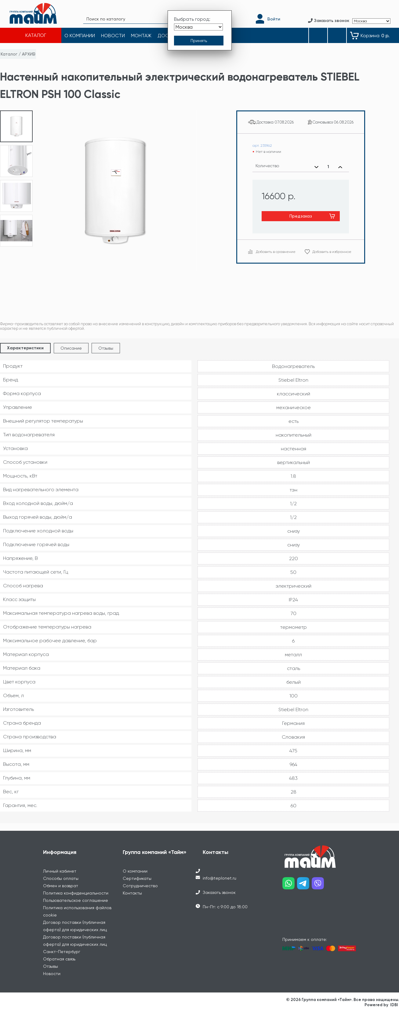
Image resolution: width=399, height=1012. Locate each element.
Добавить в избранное (331, 252)
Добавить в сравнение (276, 252)
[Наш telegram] (304, 885)
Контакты (132, 893)
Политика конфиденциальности (75, 893)
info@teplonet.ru (219, 878)
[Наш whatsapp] (289, 885)
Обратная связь (59, 958)
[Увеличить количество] (340, 166)
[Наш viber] (319, 885)
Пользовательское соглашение (75, 900)
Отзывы (105, 348)
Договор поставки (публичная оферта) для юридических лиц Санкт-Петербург (75, 944)
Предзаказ (300, 216)
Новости (51, 973)
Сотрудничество (140, 885)
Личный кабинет (59, 871)
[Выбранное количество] (328, 166)
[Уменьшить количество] (316, 166)
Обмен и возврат (60, 885)
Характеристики (25, 348)
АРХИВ (28, 54)
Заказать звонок (219, 892)
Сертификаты (137, 878)
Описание (71, 348)
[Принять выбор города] (198, 40)
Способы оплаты (60, 878)
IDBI (394, 1005)
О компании (135, 871)
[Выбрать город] (198, 27)
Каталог (9, 54)
